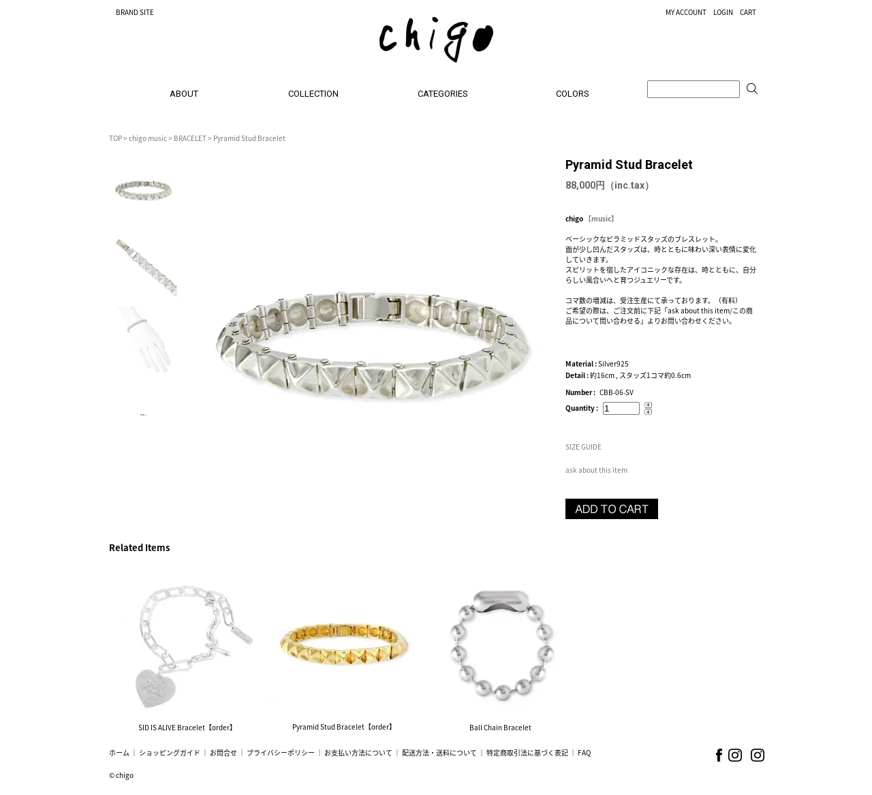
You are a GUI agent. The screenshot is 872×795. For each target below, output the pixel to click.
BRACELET (190, 138)
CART (748, 12)
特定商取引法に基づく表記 (527, 752)
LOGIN (723, 12)
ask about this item (596, 470)
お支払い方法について (358, 752)
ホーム (119, 752)
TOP (115, 138)
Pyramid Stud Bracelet (249, 138)
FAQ (584, 752)
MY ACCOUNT (686, 12)
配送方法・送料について (439, 752)
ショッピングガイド (169, 752)
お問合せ (223, 752)
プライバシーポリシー (281, 752)
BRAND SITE (135, 12)
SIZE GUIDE (583, 446)
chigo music (148, 138)
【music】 (601, 218)
